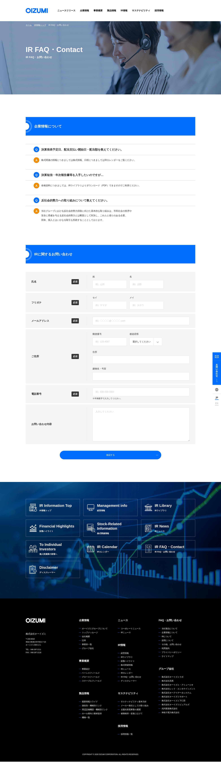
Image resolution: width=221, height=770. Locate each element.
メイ (132, 297)
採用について (168, 648)
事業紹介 (86, 677)
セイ (95, 297)
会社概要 (86, 645)
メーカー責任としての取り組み (135, 714)
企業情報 (84, 10)
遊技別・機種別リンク (92, 714)
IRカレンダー (127, 681)
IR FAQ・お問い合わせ (131, 685)
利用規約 (166, 656)
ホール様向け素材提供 (92, 722)
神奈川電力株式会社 (170, 721)
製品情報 (111, 10)
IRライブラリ (127, 665)
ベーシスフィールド (91, 681)
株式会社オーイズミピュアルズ (175, 713)
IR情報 (124, 10)
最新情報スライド (90, 710)
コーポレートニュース (131, 637)
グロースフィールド (91, 685)
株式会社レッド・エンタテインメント (178, 697)
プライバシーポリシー (171, 660)
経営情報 (125, 661)
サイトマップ (168, 664)
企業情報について (169, 641)
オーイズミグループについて (95, 637)
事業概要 (98, 10)
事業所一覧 (87, 652)
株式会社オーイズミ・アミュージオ (177, 693)
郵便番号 (97, 334)
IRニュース (126, 641)
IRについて (167, 645)
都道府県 (134, 334)
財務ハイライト (128, 669)
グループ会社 (88, 656)
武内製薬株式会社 (169, 717)
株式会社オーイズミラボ (172, 685)
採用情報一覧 (127, 742)
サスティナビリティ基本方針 (134, 710)
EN (216, 403)
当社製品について (169, 637)
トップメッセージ (90, 641)
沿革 (84, 648)
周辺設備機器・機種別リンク (95, 718)
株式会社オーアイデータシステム (176, 701)
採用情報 (159, 10)
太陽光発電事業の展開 (131, 718)
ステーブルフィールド (92, 689)
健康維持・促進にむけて (132, 722)
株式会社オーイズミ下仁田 (173, 709)
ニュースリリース (66, 10)
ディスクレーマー (129, 689)
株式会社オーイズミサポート (174, 705)
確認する (117, 457)
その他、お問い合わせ (171, 652)
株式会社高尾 (168, 689)
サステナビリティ (141, 10)
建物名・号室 (99, 368)
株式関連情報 (127, 673)
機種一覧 (86, 725)
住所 (95, 352)
